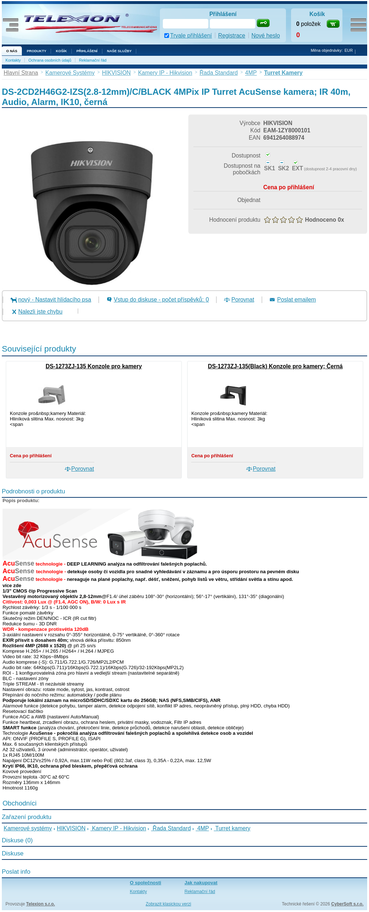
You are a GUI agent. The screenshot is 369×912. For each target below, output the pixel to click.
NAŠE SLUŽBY (119, 51)
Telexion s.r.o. (40, 904)
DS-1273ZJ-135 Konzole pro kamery (94, 366)
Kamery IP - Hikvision (118, 828)
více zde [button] (12, 585)
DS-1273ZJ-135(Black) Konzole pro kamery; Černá (275, 366)
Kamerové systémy (28, 828)
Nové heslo (265, 35)
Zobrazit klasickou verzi (168, 904)
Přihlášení (87, 51)
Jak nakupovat (201, 882)
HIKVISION (71, 828)
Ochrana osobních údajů (49, 60)
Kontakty (13, 60)
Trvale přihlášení (191, 35)
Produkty (36, 51)
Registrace (232, 35)
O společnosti (145, 882)
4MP (202, 828)
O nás (11, 51)
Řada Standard (171, 828)
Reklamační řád (93, 60)
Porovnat (242, 299)
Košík (61, 51)
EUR (349, 50)
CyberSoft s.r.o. (347, 904)
